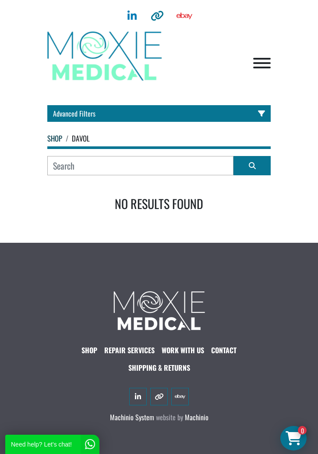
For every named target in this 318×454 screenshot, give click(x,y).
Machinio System (132, 417)
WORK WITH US (183, 350)
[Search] (140, 165)
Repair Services (129, 350)
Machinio (196, 417)
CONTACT (224, 350)
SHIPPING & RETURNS (159, 367)
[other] (157, 16)
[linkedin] (132, 16)
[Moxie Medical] (159, 309)
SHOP (89, 350)
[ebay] (184, 16)
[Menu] (262, 63)
